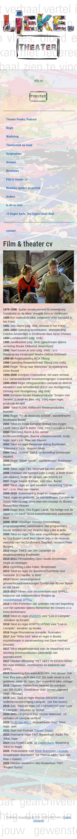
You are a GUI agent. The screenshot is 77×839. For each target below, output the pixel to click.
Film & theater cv (16, 179)
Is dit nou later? (21, 722)
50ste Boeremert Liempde (51, 751)
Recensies (12, 171)
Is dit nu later (14, 205)
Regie (9, 128)
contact (11, 231)
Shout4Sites (24, 817)
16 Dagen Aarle (43, 742)
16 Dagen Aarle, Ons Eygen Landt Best (30, 214)
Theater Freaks (43, 730)
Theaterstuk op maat (19, 145)
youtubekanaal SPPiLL (17, 599)
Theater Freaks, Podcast (21, 119)
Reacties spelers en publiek (23, 188)
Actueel (11, 162)
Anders (10, 196)
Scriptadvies (14, 154)
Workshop (12, 136)
